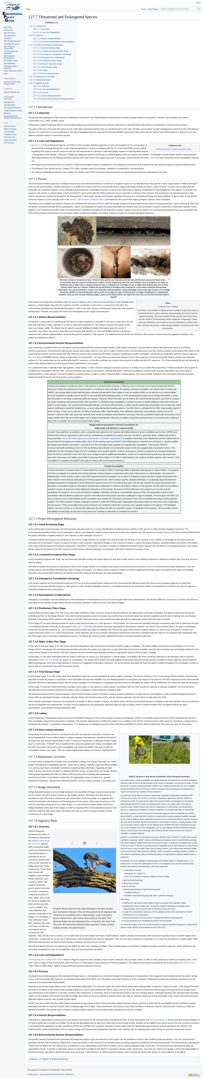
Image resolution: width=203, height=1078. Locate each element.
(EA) (77, 583)
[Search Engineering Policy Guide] (180, 9)
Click (152, 158)
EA (148, 566)
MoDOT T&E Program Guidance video (86, 199)
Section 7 (35, 145)
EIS (188, 566)
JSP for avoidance (157, 1020)
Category (33, 1059)
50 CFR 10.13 (187, 963)
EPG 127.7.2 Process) (82, 626)
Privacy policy (33, 1074)
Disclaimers (69, 1074)
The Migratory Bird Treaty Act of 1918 (44, 959)
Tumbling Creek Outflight (168, 307)
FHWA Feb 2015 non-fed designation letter (173, 149)
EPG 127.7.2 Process (49, 660)
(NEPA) (69, 165)
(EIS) (115, 583)
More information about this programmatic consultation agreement (91, 438)
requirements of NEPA (175, 599)
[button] (72, 843)
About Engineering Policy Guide (51, 1074)
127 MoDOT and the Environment (53, 1059)
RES (98, 203)
